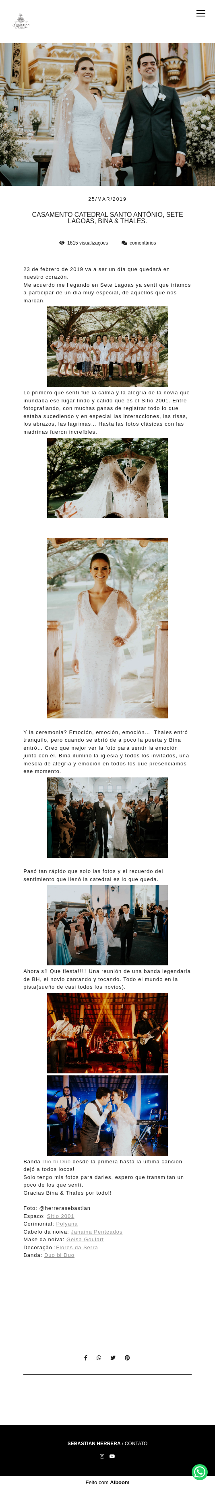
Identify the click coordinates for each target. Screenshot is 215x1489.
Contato (136, 1443)
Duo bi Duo (59, 1255)
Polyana (67, 1223)
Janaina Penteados (96, 1231)
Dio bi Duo (56, 1161)
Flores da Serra (77, 1247)
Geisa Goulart (85, 1239)
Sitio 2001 (60, 1216)
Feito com (107, 1482)
